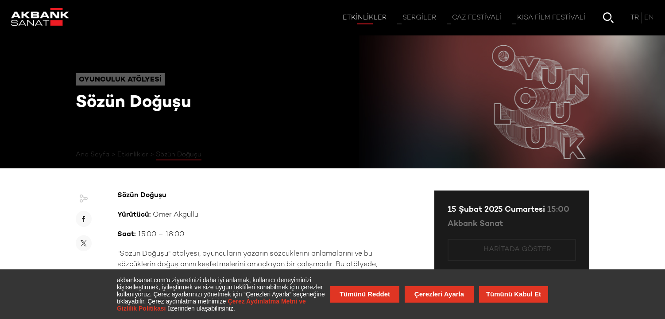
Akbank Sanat (475, 224)
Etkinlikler (132, 154)
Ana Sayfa (92, 154)
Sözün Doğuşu (178, 154)
